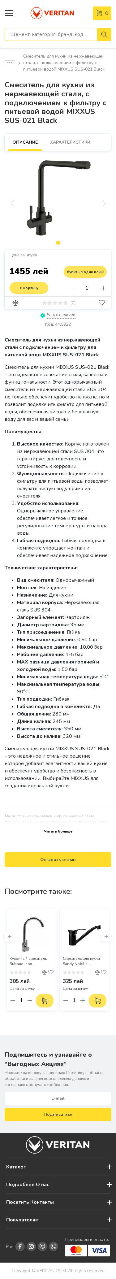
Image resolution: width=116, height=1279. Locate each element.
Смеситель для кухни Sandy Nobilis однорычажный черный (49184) (84, 961)
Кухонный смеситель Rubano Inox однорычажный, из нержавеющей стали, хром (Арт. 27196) (29, 961)
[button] (10, 937)
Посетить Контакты (30, 1202)
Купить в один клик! (85, 271)
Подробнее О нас (27, 1184)
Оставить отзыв (58, 860)
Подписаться (58, 1114)
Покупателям (22, 1219)
